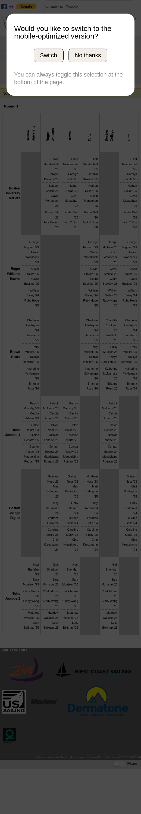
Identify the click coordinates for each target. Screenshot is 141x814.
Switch (48, 55)
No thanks (88, 55)
